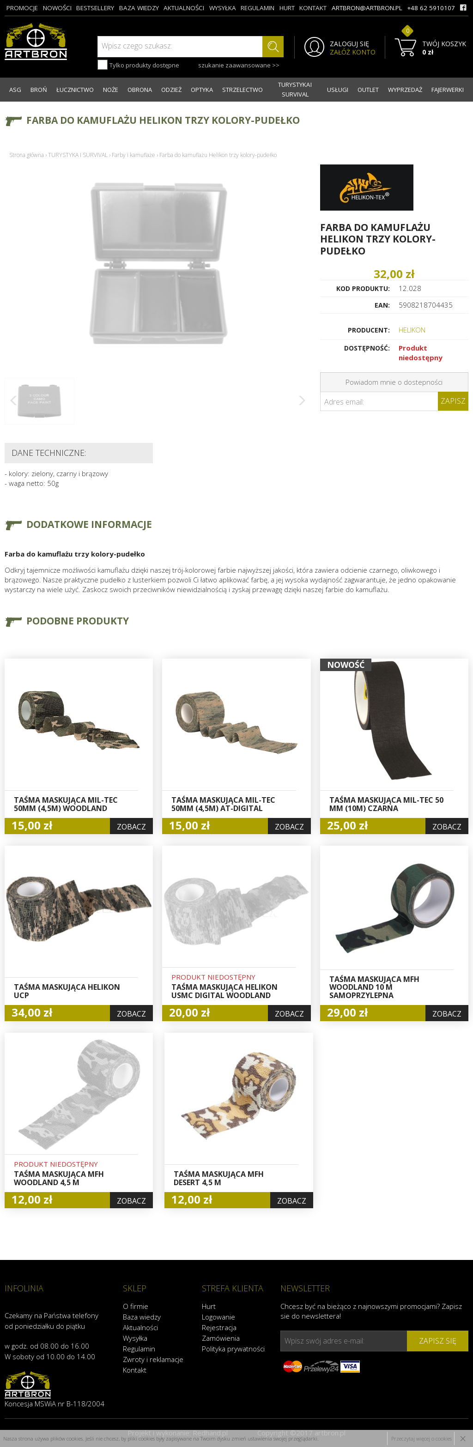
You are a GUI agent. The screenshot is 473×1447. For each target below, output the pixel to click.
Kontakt (134, 1369)
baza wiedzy (139, 8)
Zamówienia (221, 1338)
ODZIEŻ (171, 89)
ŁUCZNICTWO (75, 89)
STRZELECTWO (242, 89)
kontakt (313, 8)
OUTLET (368, 89)
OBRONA (139, 89)
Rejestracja (219, 1327)
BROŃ (38, 89)
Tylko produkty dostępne (138, 65)
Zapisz (453, 401)
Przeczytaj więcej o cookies (421, 1438)
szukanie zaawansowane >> (238, 65)
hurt (287, 8)
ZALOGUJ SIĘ (349, 44)
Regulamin (139, 1348)
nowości (57, 8)
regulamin (257, 8)
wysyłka (222, 8)
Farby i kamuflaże (133, 155)
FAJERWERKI (447, 89)
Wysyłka (135, 1338)
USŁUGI (337, 89)
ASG (15, 89)
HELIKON (412, 329)
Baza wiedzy (142, 1316)
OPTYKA (202, 89)
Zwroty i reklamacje (153, 1359)
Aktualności (140, 1327)
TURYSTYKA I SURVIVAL (295, 89)
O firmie (135, 1306)
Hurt (209, 1306)
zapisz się (437, 1341)
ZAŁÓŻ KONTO (353, 52)
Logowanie (218, 1316)
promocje (22, 8)
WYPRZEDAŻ (405, 89)
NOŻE (110, 89)
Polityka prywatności (233, 1348)
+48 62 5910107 (431, 8)
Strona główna (26, 155)
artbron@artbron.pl (367, 8)
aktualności (184, 8)
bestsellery (95, 8)
